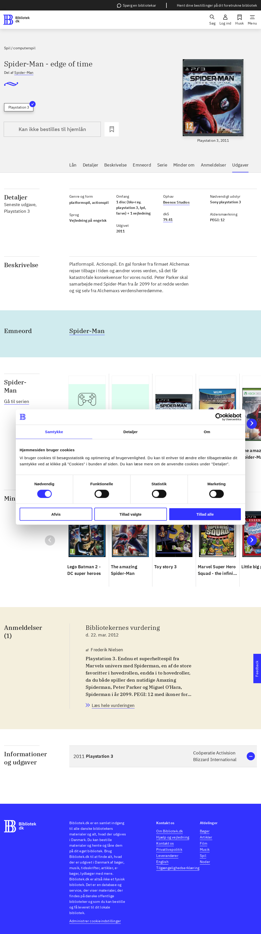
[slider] (213, 101)
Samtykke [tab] (54, 431)
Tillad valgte (130, 514)
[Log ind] (225, 19)
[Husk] (239, 19)
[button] (163, 756)
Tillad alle (205, 514)
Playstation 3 (20, 106)
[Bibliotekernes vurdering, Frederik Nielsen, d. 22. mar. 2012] (113, 705)
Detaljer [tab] (130, 431)
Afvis (56, 514)
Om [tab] (207, 431)
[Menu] (252, 19)
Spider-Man (23, 72)
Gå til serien (16, 401)
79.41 (168, 219)
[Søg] (212, 19)
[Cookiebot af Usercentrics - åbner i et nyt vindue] (219, 417)
